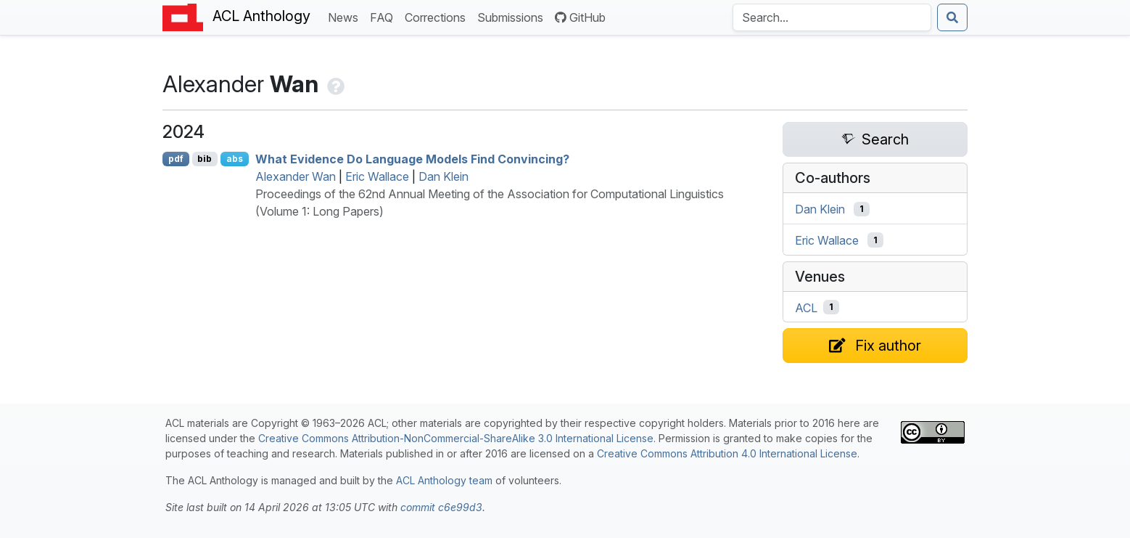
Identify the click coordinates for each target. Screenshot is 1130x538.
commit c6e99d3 (441, 507)
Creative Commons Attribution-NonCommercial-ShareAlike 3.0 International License (455, 438)
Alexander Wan (295, 176)
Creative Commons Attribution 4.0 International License (727, 453)
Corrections (438, 16)
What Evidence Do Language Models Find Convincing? (412, 159)
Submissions (513, 16)
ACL (806, 307)
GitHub (580, 17)
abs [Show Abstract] (234, 158)
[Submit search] (952, 17)
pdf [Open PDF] (175, 158)
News (346, 16)
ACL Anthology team (444, 480)
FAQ (384, 16)
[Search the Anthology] (832, 17)
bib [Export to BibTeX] (204, 158)
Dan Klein (443, 176)
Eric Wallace (377, 176)
